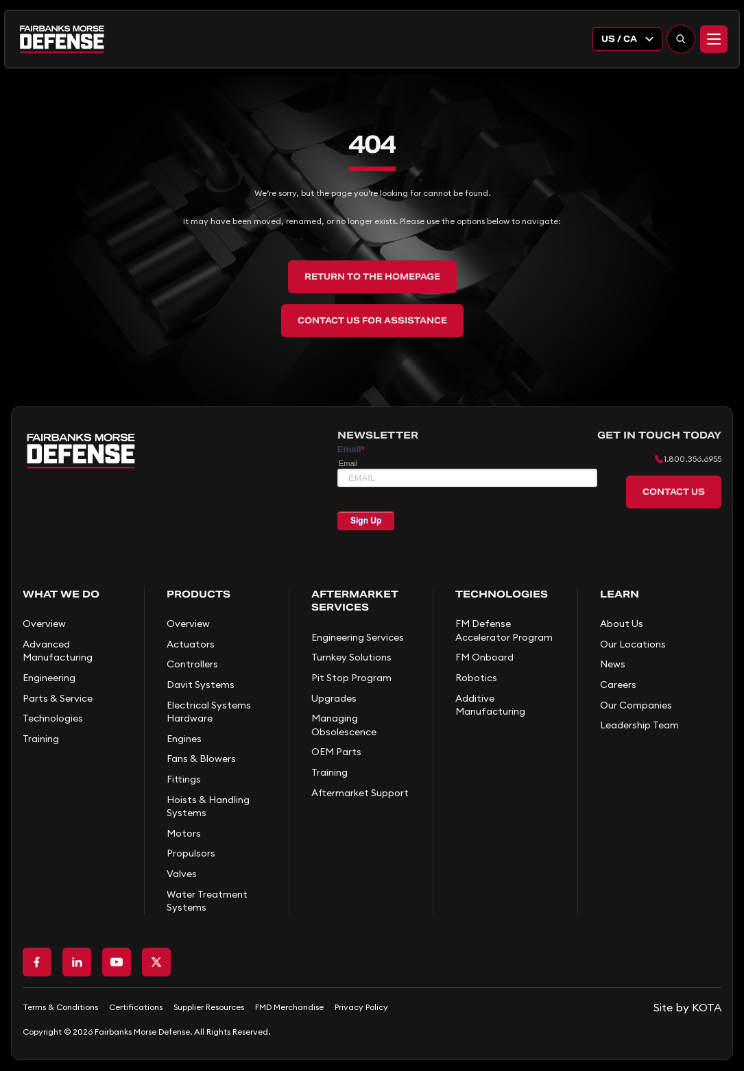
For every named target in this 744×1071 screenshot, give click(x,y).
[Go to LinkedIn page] (76, 962)
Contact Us (674, 492)
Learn (619, 594)
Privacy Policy (361, 1007)
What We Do (61, 594)
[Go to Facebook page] (37, 962)
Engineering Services (357, 637)
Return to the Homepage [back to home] (372, 276)
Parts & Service (58, 698)
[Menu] (714, 39)
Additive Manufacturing (490, 705)
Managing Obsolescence (343, 725)
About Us (621, 623)
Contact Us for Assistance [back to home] (372, 320)
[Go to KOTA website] (687, 1007)
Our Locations (633, 644)
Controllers (192, 664)
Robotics (476, 678)
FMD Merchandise (289, 1007)
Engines (184, 739)
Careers (618, 684)
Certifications (136, 1007)
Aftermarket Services (354, 601)
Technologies (53, 718)
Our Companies (636, 705)
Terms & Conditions (60, 1007)
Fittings (184, 779)
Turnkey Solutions (351, 657)
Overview (44, 623)
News (612, 664)
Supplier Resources (208, 1007)
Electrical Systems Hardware (209, 712)
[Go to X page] (156, 962)
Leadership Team (639, 725)
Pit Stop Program (351, 678)
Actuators (191, 644)
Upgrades (334, 698)
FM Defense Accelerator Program (504, 630)
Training (41, 739)
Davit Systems (201, 684)
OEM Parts (336, 752)
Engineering (49, 678)
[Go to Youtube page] (116, 962)
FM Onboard (484, 657)
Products (198, 594)
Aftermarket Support (360, 793)
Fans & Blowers (201, 758)
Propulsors (191, 853)
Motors (184, 833)
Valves (182, 873)
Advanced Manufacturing (58, 651)
